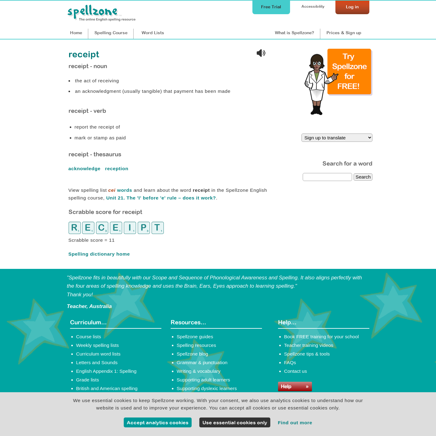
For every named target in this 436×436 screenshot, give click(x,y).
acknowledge (85, 168)
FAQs (290, 362)
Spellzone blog (192, 353)
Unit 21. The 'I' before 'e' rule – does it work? (161, 197)
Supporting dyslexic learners (207, 388)
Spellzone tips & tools (307, 353)
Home (76, 32)
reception (117, 168)
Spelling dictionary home (99, 254)
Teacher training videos (309, 345)
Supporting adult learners (203, 379)
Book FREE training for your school (321, 336)
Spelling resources (196, 345)
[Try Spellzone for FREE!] (338, 113)
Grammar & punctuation (202, 362)
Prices (343, 32)
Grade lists (87, 379)
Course (110, 32)
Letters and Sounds (97, 362)
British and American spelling (107, 388)
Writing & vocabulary (199, 371)
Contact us (295, 371)
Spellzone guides (195, 336)
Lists (153, 32)
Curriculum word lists (98, 353)
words (120, 190)
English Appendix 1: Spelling (106, 371)
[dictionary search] (327, 177)
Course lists (88, 336)
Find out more (295, 422)
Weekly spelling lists (97, 345)
